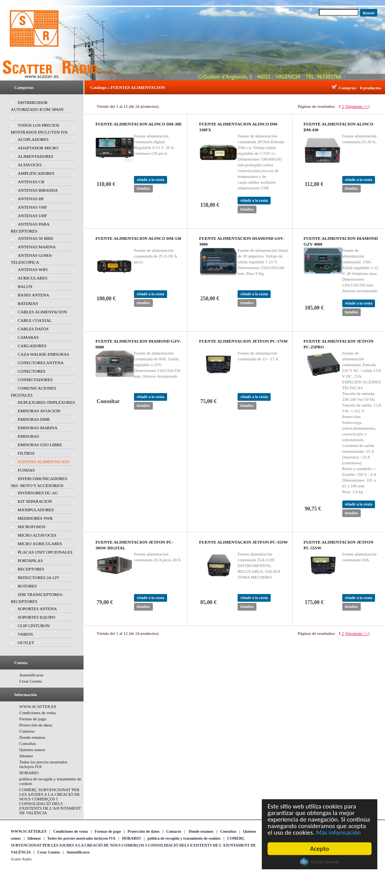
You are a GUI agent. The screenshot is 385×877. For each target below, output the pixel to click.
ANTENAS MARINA (37, 246)
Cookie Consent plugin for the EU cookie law (319, 862)
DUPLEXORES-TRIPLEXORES (46, 402)
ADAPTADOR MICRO (38, 148)
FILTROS (26, 453)
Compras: (349, 87)
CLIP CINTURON (34, 625)
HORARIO (28, 772)
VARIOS (25, 634)
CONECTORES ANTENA (41, 362)
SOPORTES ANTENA (37, 608)
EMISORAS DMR (34, 419)
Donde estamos (32, 737)
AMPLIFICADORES (36, 173)
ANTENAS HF (31, 198)
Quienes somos (32, 749)
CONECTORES (31, 371)
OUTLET (26, 642)
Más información (338, 832)
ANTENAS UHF (32, 215)
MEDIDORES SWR (35, 518)
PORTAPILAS (30, 560)
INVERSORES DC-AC (38, 492)
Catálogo (98, 87)
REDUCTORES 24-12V (38, 577)
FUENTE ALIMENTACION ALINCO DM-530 (138, 238)
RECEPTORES (31, 569)
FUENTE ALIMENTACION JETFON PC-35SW (243, 542)
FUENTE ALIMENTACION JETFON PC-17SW (243, 341)
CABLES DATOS (33, 328)
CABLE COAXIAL (35, 320)
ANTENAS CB (31, 181)
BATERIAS (28, 303)
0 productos (370, 87)
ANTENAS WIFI (33, 269)
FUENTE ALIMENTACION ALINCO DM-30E (138, 124)
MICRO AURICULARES (40, 543)
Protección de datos (35, 725)
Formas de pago (32, 718)
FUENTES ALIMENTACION (43, 461)
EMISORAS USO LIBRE (40, 444)
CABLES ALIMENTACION (42, 312)
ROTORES (27, 586)
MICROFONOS (31, 526)
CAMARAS (28, 337)
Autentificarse (31, 675)
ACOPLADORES (33, 139)
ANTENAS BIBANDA (38, 190)
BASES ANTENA (33, 295)
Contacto (27, 731)
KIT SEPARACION (35, 501)
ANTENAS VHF (32, 207)
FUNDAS (26, 470)
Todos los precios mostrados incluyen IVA (81, 838)
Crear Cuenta (30, 681)
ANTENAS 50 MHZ (35, 238)
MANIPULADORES (36, 509)
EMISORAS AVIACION (39, 410)
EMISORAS (28, 436)
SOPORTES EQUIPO (36, 617)
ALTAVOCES (30, 164)
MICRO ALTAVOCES (37, 535)
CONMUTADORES (35, 379)
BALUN (25, 286)
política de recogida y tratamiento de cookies (184, 838)
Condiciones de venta (37, 712)
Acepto (319, 849)
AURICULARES (32, 278)
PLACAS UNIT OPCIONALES (45, 552)
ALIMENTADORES (36, 156)
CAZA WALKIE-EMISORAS (43, 354)
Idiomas (26, 755)
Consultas (27, 743)
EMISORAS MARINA (37, 427)
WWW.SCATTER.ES (37, 706)
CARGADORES (32, 345)
